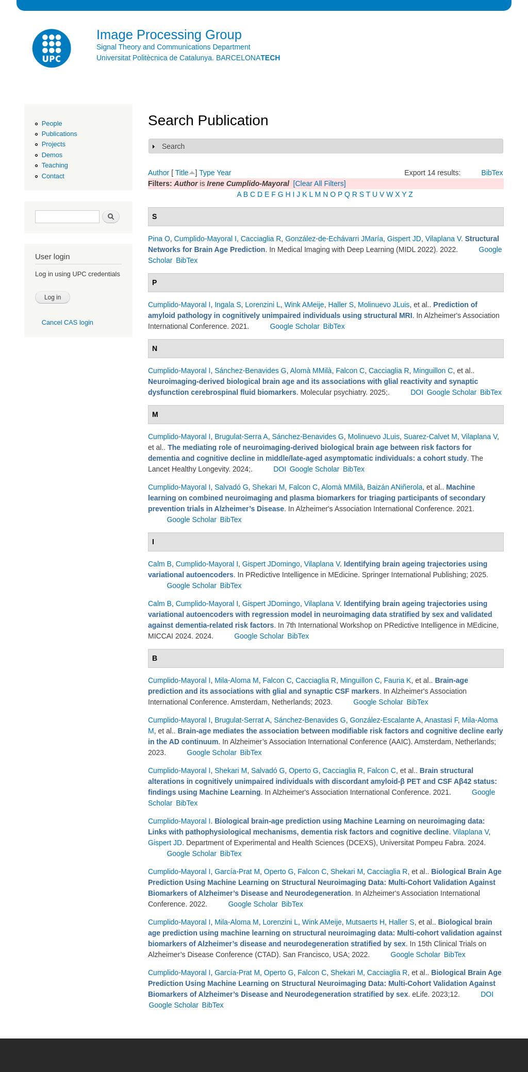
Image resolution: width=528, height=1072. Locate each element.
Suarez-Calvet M (430, 436)
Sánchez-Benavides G (250, 370)
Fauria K (397, 680)
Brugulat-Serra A (241, 436)
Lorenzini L (262, 304)
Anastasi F (441, 720)
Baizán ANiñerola (394, 487)
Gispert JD (404, 238)
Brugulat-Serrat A (242, 720)
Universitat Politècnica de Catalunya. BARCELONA (188, 58)
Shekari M (268, 487)
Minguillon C (433, 370)
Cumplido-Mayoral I (205, 238)
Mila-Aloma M (236, 680)
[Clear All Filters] (319, 183)
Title (182, 173)
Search (173, 146)
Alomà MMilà (311, 370)
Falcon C (350, 370)
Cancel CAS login (67, 322)
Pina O (159, 238)
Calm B (160, 564)
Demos (52, 155)
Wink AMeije (304, 304)
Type (206, 173)
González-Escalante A (385, 720)
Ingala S (227, 304)
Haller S (341, 304)
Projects (53, 144)
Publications (59, 134)
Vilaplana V (443, 238)
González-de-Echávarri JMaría (334, 238)
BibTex (492, 173)
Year (224, 173)
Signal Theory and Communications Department (173, 47)
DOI (416, 392)
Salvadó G (231, 487)
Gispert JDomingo (271, 564)
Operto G (304, 770)
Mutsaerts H (365, 922)
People (52, 123)
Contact (53, 176)
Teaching (55, 165)
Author (158, 173)
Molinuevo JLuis (383, 304)
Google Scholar (295, 326)
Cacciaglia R (261, 238)
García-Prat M (237, 871)
